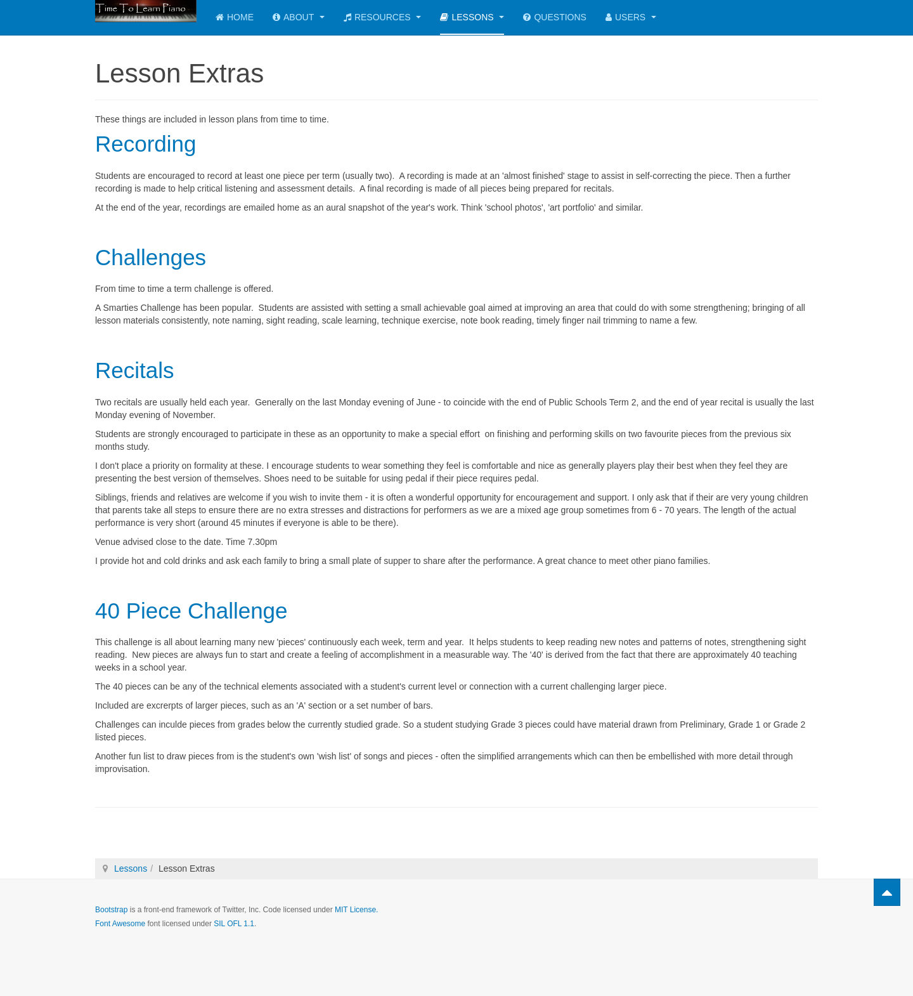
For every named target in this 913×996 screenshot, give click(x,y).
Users (630, 17)
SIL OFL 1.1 (234, 923)
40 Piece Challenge (191, 610)
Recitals (134, 370)
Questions (554, 17)
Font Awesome (120, 923)
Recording (146, 143)
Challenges (150, 257)
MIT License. (356, 909)
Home (235, 17)
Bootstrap (111, 909)
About (299, 17)
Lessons (472, 17)
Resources (383, 17)
